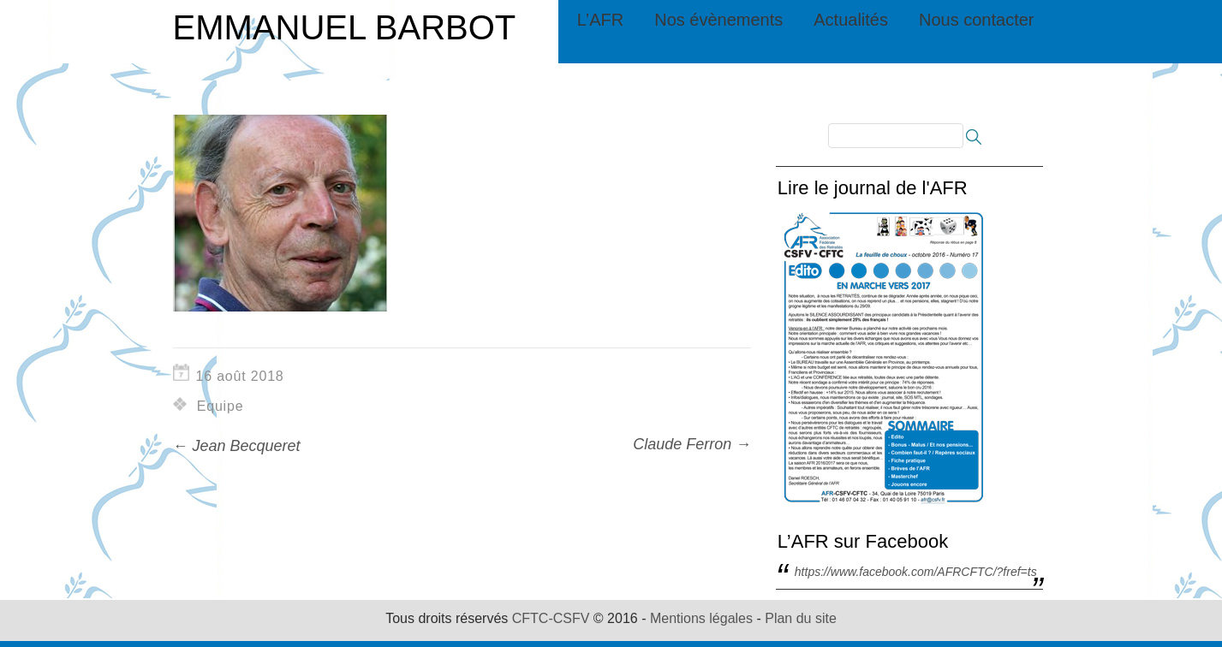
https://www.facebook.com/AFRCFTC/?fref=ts (916, 572)
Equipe (220, 406)
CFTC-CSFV (551, 618)
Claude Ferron (692, 444)
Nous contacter (976, 19)
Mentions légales (701, 618)
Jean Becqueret (237, 445)
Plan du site (801, 618)
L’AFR (600, 19)
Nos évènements (718, 19)
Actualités (851, 19)
